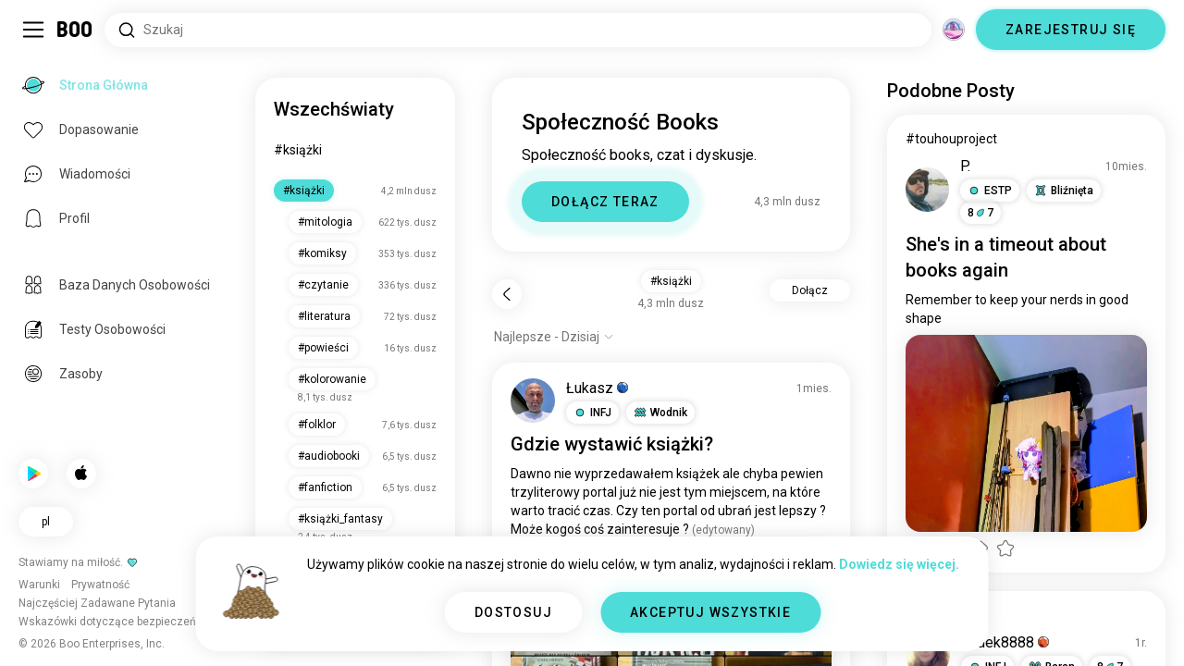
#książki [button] (671, 281)
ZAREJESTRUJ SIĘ (1070, 29)
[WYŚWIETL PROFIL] (533, 400)
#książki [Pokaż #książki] (930, 615)
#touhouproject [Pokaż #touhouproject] (951, 138)
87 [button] (980, 212)
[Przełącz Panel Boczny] (33, 30)
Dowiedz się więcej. (899, 564)
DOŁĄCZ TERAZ (605, 201)
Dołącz (810, 290)
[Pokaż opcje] (554, 337)
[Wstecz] (507, 294)
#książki (298, 149)
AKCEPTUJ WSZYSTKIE (710, 612)
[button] (592, 412)
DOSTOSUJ (513, 612)
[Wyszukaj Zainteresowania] (518, 30)
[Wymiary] (954, 29)
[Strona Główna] (75, 29)
